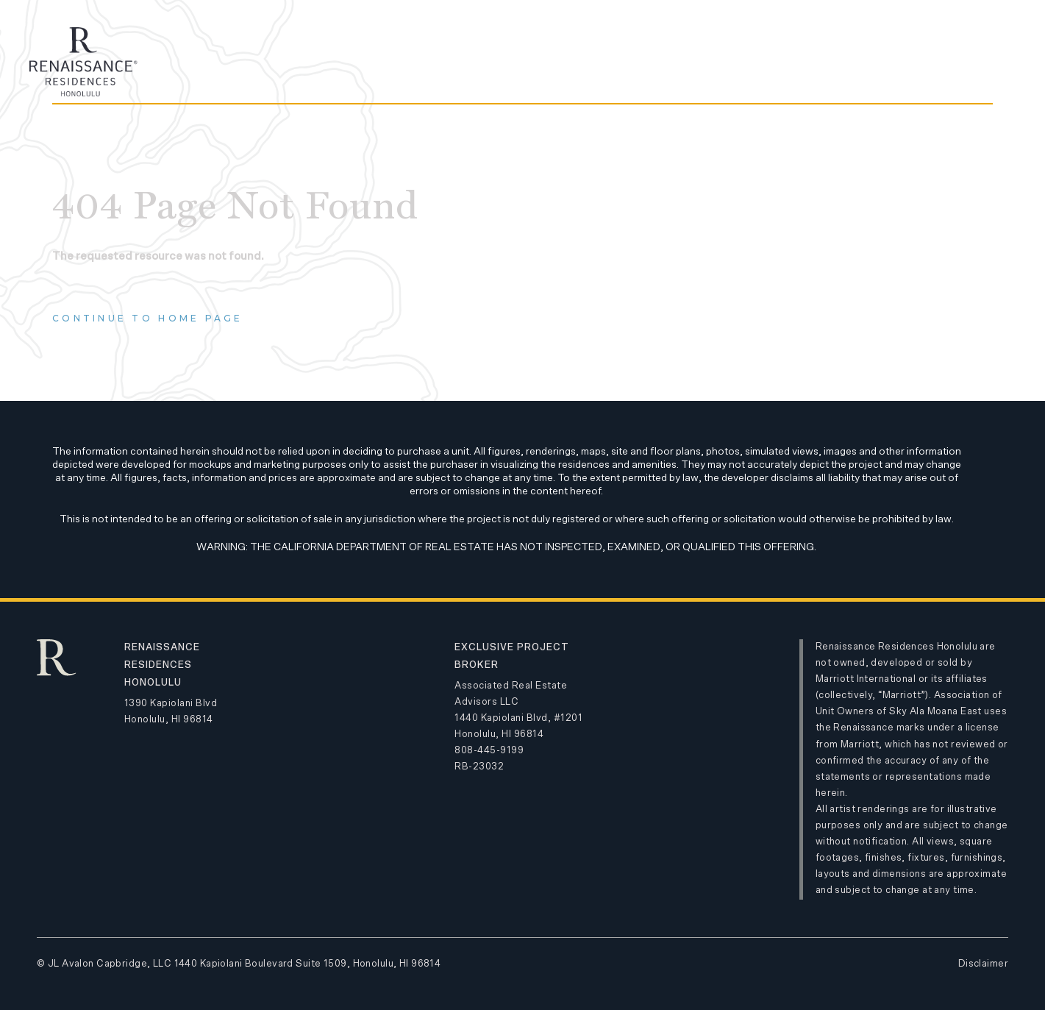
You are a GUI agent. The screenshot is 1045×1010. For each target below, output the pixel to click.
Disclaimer (983, 964)
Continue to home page (147, 318)
